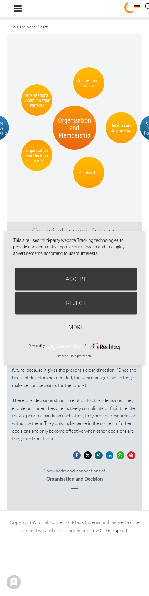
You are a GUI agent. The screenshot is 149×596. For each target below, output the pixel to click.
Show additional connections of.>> (74, 478)
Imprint (119, 530)
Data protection (80, 356)
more (76, 327)
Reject (76, 303)
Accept (76, 279)
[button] (77, 455)
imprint (63, 356)
